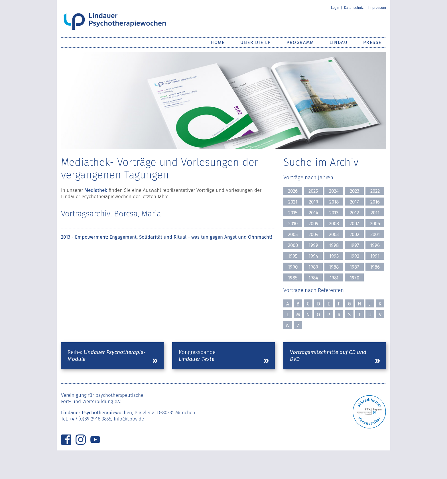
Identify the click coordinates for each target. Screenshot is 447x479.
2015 (293, 213)
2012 (354, 213)
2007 (354, 224)
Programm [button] (300, 42)
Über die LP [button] (255, 42)
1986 (375, 267)
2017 (354, 202)
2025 (313, 191)
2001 (375, 235)
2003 (334, 235)
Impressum (377, 8)
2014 (313, 213)
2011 (375, 213)
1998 (334, 245)
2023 (354, 191)
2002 (354, 235)
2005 (293, 235)
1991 (374, 256)
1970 (354, 278)
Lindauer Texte (196, 359)
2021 (292, 202)
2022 (375, 191)
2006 (375, 224)
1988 (334, 267)
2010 (293, 224)
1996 (375, 245)
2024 (334, 191)
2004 (313, 235)
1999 (313, 245)
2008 (334, 224)
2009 (313, 224)
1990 (293, 267)
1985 (293, 278)
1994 (313, 256)
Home (218, 42)
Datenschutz (353, 8)
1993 (334, 256)
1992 (354, 256)
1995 (293, 256)
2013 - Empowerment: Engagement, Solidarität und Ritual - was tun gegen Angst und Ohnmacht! (166, 237)
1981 (334, 278)
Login (335, 8)
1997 (354, 245)
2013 (333, 213)
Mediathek (95, 190)
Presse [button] (372, 42)
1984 (313, 278)
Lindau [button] (339, 42)
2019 (313, 202)
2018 (334, 202)
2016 (375, 202)
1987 (354, 267)
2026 (293, 191)
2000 (293, 245)
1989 (313, 267)
